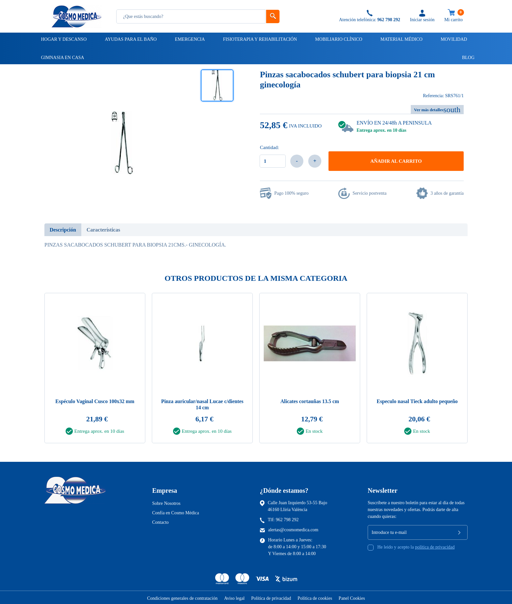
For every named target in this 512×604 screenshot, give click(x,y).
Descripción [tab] (63, 230)
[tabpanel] (94, 369)
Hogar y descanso (63, 39)
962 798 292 (287, 518)
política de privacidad (435, 545)
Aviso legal (234, 597)
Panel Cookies (352, 597)
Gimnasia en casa (62, 57)
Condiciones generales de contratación (182, 597)
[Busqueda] (190, 16)
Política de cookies (314, 597)
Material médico (401, 39)
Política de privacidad (271, 597)
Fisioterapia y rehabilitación (259, 39)
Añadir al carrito (396, 161)
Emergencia (189, 39)
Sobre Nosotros (166, 502)
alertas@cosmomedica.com (293, 528)
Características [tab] (103, 230)
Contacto (160, 521)
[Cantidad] (273, 161)
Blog (465, 57)
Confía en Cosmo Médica (175, 511)
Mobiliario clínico (338, 39)
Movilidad (453, 39)
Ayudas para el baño (130, 39)
